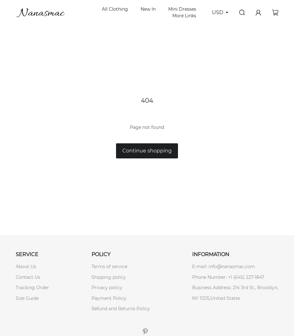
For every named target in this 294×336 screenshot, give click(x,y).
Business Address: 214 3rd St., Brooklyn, (235, 287)
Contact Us (28, 277)
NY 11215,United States (216, 298)
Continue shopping (147, 151)
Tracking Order (32, 287)
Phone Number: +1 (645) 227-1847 (228, 277)
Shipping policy (109, 277)
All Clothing (115, 9)
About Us (26, 266)
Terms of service (109, 266)
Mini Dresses (182, 9)
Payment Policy (109, 298)
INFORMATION (210, 254)
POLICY (101, 254)
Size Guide (27, 298)
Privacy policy (107, 287)
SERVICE (27, 254)
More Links (184, 16)
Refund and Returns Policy (121, 308)
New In (148, 9)
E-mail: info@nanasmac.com (223, 266)
